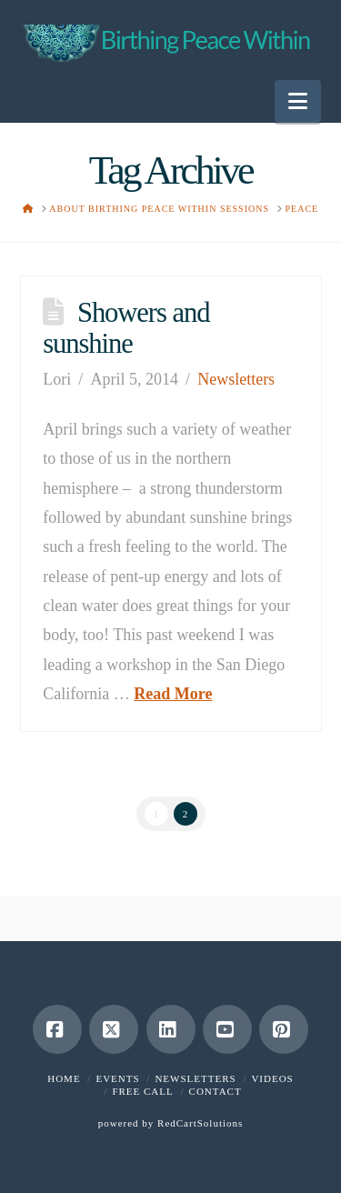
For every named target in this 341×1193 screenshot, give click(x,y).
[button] (298, 101)
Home (63, 1078)
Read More (173, 694)
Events (117, 1078)
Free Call (142, 1091)
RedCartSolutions (200, 1123)
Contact (215, 1091)
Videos (272, 1078)
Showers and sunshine (126, 328)
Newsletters (236, 379)
